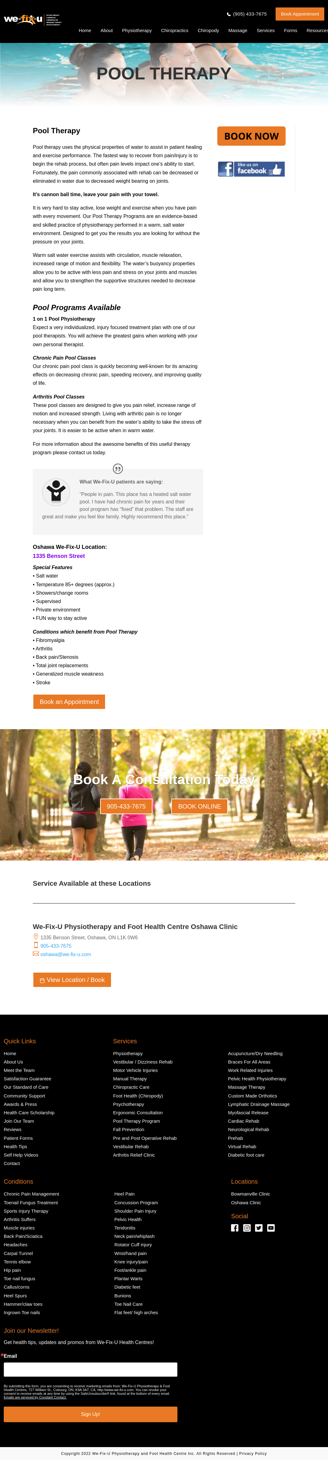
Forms (290, 30)
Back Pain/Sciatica (23, 1236)
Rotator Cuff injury (133, 1244)
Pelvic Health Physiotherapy (257, 1078)
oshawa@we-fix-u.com (66, 954)
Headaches (15, 1244)
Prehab (235, 1138)
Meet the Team (19, 1070)
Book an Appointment (69, 701)
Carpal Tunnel (18, 1253)
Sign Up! (90, 1414)
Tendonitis (125, 1227)
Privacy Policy (253, 1453)
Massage (238, 30)
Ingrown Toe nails (22, 1312)
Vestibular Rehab (131, 1146)
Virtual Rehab (242, 1146)
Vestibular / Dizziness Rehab (143, 1061)
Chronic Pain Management (31, 1193)
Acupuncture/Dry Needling (255, 1053)
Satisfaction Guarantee (27, 1078)
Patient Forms (18, 1138)
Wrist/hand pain (130, 1253)
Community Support (24, 1095)
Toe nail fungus (19, 1278)
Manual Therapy (130, 1078)
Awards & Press (20, 1104)
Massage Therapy (246, 1087)
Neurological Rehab (248, 1129)
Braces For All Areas (249, 1061)
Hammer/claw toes (23, 1304)
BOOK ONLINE (199, 806)
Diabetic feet (127, 1287)
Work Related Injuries (250, 1070)
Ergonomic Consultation (138, 1112)
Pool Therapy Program (136, 1121)
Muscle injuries (19, 1227)
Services (266, 30)
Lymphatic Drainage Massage (259, 1104)
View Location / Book (72, 979)
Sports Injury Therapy (26, 1211)
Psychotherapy (128, 1104)
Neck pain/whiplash (134, 1236)
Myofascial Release (248, 1112)
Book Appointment (300, 14)
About (106, 30)
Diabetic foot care (246, 1155)
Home (85, 30)
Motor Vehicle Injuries (135, 1070)
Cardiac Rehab (243, 1121)
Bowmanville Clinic (250, 1193)
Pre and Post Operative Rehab (145, 1138)
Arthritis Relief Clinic (134, 1155)
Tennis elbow (17, 1261)
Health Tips (15, 1146)
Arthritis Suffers (20, 1219)
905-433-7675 (126, 806)
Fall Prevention (128, 1129)
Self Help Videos (21, 1155)
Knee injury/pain (131, 1261)
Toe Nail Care (128, 1304)
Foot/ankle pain (130, 1270)
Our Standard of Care (26, 1087)
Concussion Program (136, 1202)
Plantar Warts (128, 1278)
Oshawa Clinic (246, 1202)
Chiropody (208, 30)
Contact (12, 1163)
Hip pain (12, 1270)
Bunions (122, 1295)
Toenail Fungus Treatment (31, 1202)
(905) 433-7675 (250, 14)
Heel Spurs (15, 1295)
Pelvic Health (128, 1219)
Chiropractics (175, 30)
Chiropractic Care (131, 1087)
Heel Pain (124, 1193)
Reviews (13, 1129)
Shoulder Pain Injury (135, 1211)
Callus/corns (17, 1287)
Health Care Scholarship (29, 1112)
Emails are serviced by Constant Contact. (35, 1397)
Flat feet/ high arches (136, 1312)
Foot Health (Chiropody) (138, 1095)
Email (10, 1356)
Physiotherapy (137, 30)
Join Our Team (19, 1121)
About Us (13, 1061)
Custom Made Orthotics (252, 1095)
